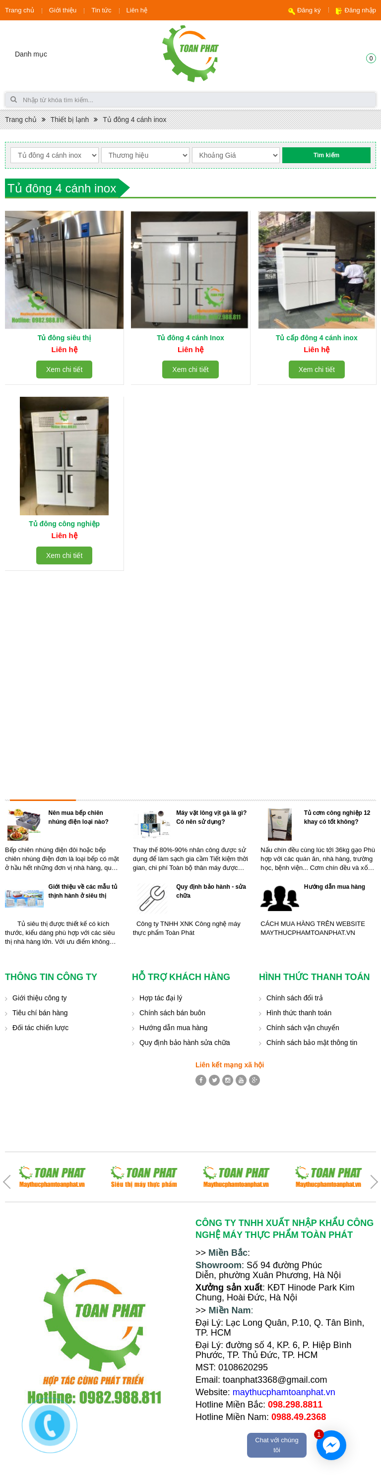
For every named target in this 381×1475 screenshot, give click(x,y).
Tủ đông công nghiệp (64, 524)
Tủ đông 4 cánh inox (134, 119)
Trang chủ (19, 10)
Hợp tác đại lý (160, 998)
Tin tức (101, 10)
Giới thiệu (62, 10)
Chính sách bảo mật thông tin (311, 1042)
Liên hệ (137, 10)
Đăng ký (309, 10)
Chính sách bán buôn (172, 1013)
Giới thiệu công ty (39, 998)
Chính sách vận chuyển (302, 1028)
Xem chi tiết (64, 369)
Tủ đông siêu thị (64, 338)
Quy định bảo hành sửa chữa (184, 1042)
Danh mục (31, 54)
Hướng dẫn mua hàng (334, 886)
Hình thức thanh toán (298, 1013)
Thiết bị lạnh (70, 119)
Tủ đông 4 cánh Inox (190, 338)
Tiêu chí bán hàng (40, 1013)
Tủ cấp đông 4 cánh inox (317, 338)
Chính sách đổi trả (294, 998)
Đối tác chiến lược (40, 1028)
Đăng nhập (360, 10)
